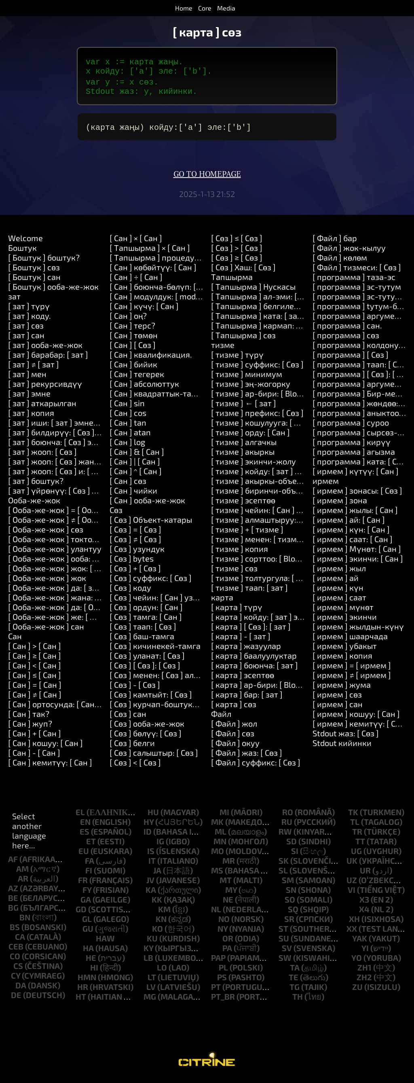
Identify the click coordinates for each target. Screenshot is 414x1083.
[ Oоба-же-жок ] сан (46, 629)
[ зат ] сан (26, 338)
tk (353, 815)
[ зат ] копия (31, 416)
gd (81, 912)
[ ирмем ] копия (342, 658)
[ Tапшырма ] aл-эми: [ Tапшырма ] (278, 299)
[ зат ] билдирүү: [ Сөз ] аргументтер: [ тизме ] (95, 435)
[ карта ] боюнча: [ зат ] (254, 668)
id (148, 834)
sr (289, 922)
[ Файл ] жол (234, 726)
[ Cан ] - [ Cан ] (34, 756)
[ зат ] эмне (29, 396)
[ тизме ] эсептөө (243, 503)
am (22, 872)
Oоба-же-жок (34, 503)
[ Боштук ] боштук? (44, 260)
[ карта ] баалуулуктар (254, 658)
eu (83, 854)
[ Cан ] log (127, 445)
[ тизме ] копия (239, 552)
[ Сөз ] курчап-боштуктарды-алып (174, 707)
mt (226, 883)
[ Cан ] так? (28, 717)
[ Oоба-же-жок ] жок (47, 581)
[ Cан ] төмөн (134, 338)
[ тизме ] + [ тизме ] (247, 532)
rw (285, 834)
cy (15, 978)
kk (157, 902)
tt (360, 844)
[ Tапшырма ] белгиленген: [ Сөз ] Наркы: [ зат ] (300, 309)
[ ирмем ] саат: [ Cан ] (353, 542)
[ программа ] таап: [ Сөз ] (361, 367)
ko (157, 932)
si (294, 854)
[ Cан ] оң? (128, 319)
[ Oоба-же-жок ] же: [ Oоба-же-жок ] (77, 620)
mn (219, 844)
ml (220, 834)
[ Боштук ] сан (34, 280)
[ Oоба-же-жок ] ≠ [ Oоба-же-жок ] (73, 523)
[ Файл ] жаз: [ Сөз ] (246, 756)
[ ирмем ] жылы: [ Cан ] (355, 513)
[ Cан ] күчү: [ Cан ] (144, 309)
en (85, 825)
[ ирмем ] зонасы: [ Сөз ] (357, 493)
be (13, 901)
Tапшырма (232, 280)
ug (356, 854)
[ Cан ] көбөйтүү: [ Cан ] (153, 270)
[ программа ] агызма (354, 455)
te (293, 980)
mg (150, 1000)
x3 (364, 902)
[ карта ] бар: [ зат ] (247, 697)
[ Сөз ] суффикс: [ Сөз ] (151, 581)
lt (152, 980)
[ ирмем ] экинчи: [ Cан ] (358, 561)
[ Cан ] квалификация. (151, 357)
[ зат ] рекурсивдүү (45, 387)
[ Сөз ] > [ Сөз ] (236, 251)
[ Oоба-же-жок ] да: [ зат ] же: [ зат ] (75, 591)
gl (87, 922)
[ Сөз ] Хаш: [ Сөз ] (243, 270)
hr (82, 990)
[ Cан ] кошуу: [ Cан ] (45, 746)
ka (151, 893)
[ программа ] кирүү (352, 445)
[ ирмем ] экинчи (345, 620)
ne (228, 902)
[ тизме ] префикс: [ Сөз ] (257, 416)
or (227, 941)
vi (351, 893)
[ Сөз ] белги (132, 746)
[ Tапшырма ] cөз (243, 338)
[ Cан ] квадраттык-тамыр (159, 396)
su (284, 941)
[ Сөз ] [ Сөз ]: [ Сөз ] (145, 668)
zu (357, 990)
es (84, 834)
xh (354, 922)
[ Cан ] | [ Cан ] (135, 464)
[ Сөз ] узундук (137, 552)
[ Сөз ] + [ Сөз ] (135, 571)
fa (89, 864)
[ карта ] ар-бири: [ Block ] (259, 688)
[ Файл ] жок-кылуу (349, 251)
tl (354, 825)
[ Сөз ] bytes (132, 561)
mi (224, 815)
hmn (87, 980)
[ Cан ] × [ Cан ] (136, 241)
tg (294, 990)
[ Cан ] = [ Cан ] (34, 688)
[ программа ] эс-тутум (357, 290)
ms (217, 873)
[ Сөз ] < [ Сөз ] (135, 765)
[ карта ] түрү (236, 610)
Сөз (116, 513)
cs (18, 969)
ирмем (326, 484)
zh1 (364, 970)
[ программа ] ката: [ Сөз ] (361, 464)
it (152, 864)
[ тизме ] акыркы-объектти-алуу (273, 484)
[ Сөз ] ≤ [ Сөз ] (236, 241)
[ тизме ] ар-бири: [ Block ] (260, 396)
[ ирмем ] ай (336, 581)
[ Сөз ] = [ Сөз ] (135, 532)
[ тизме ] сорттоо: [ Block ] (259, 561)
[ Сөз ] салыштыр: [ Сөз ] (154, 756)
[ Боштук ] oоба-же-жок (53, 290)
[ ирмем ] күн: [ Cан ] (351, 532)
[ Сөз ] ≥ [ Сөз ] (236, 260)
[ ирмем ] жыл (339, 571)
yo (356, 961)
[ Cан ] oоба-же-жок (147, 503)
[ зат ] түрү (29, 309)
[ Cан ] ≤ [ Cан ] (34, 678)
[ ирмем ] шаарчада (350, 639)
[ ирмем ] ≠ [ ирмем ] (352, 678)
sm (288, 883)
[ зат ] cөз (26, 328)
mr (228, 864)
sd (291, 844)
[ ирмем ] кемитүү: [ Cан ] (361, 726)
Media (226, 8)
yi (365, 951)
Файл (221, 717)
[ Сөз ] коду (130, 591)
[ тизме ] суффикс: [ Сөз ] (257, 367)
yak (359, 941)
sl (283, 873)
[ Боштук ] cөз (34, 270)
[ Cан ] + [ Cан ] (34, 736)
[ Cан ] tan (128, 425)
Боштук (22, 251)
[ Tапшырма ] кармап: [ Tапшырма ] (278, 328)
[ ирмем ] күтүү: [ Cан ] (356, 474)
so (290, 902)
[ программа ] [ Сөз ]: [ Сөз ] (363, 377)
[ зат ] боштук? (35, 484)
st (283, 932)
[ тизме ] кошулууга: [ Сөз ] (261, 425)
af (13, 862)
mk (217, 825)
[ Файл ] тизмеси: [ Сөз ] (357, 270)
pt (216, 990)
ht (81, 1000)
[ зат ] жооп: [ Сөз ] (42, 455)
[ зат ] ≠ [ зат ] (33, 367)
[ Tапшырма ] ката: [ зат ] (258, 319)
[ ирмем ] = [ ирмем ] (352, 668)
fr (83, 883)
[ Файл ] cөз (232, 736)
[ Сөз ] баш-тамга (142, 639)
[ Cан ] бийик (133, 367)
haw (105, 941)
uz (351, 883)
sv (287, 951)
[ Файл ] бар (335, 241)
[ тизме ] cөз (234, 571)
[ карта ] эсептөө (242, 678)
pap (218, 961)
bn (24, 920)
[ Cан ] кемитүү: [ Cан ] (50, 765)
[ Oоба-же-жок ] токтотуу (56, 542)
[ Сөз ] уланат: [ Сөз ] (147, 658)
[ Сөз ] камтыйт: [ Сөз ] (151, 697)
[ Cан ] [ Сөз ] (133, 348)
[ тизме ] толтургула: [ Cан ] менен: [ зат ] (288, 581)
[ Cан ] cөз (128, 484)
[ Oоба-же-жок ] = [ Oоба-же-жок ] (73, 513)
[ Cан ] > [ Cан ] (34, 649)
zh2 (364, 980)
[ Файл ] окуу (235, 746)
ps (222, 980)
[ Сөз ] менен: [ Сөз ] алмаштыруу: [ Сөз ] (185, 678)
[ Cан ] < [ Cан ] (34, 668)
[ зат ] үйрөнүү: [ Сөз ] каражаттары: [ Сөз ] (88, 493)
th (297, 1000)
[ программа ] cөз (346, 338)
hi (94, 970)
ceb (15, 949)
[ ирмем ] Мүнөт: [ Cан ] (357, 552)
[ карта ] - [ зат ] (240, 639)
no (224, 922)
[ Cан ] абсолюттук (144, 387)
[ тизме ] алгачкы (244, 445)
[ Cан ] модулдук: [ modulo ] (160, 299)
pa (227, 951)
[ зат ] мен (27, 377)
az (13, 891)
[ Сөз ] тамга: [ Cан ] (146, 620)
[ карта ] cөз (233, 707)
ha (88, 951)
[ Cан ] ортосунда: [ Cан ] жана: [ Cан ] (77, 707)
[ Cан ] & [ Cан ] (137, 455)
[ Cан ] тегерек (137, 377)
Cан (15, 639)
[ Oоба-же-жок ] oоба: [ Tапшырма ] (75, 561)
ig (160, 844)
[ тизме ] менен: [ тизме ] (258, 542)
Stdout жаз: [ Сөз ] (346, 736)
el (80, 815)
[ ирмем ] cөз (337, 697)
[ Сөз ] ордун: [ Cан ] (146, 610)
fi (88, 873)
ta (295, 970)
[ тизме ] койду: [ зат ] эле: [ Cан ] (272, 474)
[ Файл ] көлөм (340, 260)
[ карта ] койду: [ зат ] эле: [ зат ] (271, 620)
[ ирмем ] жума (342, 688)
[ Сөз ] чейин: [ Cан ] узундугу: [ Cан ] (178, 600)
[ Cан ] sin (127, 406)
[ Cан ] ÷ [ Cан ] (136, 280)
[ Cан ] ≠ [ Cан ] (34, 697)
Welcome (25, 241)
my (231, 893)
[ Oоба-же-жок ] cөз (45, 532)
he (91, 961)
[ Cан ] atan (130, 435)
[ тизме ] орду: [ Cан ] (250, 435)
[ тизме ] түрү (237, 357)
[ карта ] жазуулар (246, 649)
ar (23, 881)
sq (293, 912)
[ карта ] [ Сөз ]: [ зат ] (251, 629)
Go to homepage (207, 177)
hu (153, 815)
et (91, 844)
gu (87, 932)
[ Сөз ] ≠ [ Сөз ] (135, 542)
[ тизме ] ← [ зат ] (243, 406)
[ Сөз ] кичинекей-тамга (155, 649)
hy (149, 825)
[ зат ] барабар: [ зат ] (48, 357)
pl (223, 970)
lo (162, 970)
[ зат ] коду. (29, 319)
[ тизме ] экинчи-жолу (253, 464)
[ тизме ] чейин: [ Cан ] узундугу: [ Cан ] (284, 513)
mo (217, 854)
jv (150, 883)
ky (148, 951)
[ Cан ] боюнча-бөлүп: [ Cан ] (163, 290)
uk (351, 864)
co (15, 959)
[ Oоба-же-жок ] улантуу (54, 552)
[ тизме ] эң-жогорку (250, 387)
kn (161, 922)
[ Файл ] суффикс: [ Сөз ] (255, 765)
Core (204, 8)
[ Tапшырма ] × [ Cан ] (150, 251)
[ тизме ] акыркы (243, 455)
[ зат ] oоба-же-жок (45, 348)
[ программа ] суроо (351, 425)
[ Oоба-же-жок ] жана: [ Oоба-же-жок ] (82, 600)
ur (365, 873)
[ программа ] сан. (347, 328)
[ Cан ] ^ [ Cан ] (136, 474)
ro (287, 815)
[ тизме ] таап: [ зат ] (249, 591)
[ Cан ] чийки (133, 493)
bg (13, 911)
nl (216, 912)
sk (284, 864)
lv (151, 990)
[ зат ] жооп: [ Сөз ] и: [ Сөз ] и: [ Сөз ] (74, 474)
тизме (222, 348)
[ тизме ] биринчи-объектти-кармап (281, 493)
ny (223, 932)
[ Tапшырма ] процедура (157, 260)
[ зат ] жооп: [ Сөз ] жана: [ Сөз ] (66, 464)
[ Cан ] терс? (132, 328)
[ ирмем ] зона (340, 503)
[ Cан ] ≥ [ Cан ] (34, 658)
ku (152, 941)
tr (357, 834)
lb (148, 961)
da (20, 988)
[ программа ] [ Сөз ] (351, 357)
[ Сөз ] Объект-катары (151, 523)
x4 (364, 912)
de (16, 998)
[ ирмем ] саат (339, 600)
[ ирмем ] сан (338, 707)
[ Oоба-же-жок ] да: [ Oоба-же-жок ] (76, 610)
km (164, 912)
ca (20, 940)
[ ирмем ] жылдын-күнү (358, 629)
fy (86, 893)
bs (15, 930)
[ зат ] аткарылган (42, 406)
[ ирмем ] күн (338, 591)
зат (14, 299)
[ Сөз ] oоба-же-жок (147, 726)
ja (157, 873)
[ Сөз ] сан (128, 717)
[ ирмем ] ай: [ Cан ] (349, 523)
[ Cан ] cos (128, 416)
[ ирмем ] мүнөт (343, 610)
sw (285, 961)
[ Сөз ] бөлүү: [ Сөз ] (146, 736)
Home (183, 8)
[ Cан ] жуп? (30, 726)
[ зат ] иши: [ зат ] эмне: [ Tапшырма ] (78, 425)
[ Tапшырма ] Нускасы (253, 290)
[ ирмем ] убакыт (345, 649)
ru (286, 825)
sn (291, 893)
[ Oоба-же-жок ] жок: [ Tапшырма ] (74, 571)
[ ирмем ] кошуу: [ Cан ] (356, 717)
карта (222, 600)
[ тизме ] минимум (246, 377)
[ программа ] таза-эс (354, 280)
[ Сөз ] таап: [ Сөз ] (143, 629)
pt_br (223, 1000)
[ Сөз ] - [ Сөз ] (135, 688)
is (150, 854)
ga (85, 902)
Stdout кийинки (342, 746)
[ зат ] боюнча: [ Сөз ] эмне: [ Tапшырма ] (84, 445)
